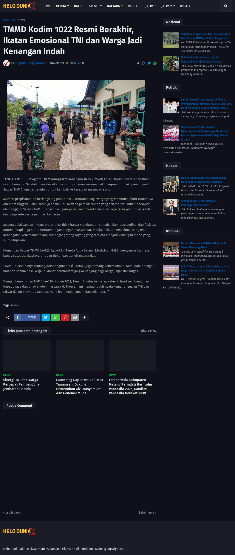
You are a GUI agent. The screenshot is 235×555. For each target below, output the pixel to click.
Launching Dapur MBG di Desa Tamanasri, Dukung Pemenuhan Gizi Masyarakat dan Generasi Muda (79, 386)
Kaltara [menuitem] (113, 6)
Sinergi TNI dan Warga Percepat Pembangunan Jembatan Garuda (22, 384)
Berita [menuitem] (61, 6)
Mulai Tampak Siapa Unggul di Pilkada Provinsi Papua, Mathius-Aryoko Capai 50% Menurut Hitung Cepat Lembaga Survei (206, 104)
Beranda (9, 19)
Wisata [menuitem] (185, 6)
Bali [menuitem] (77, 6)
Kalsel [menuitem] (93, 6)
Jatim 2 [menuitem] (166, 6)
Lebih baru (12, 512)
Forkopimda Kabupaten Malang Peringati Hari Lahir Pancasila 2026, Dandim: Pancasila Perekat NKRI (130, 386)
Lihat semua (148, 330)
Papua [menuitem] (133, 6)
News (21, 19)
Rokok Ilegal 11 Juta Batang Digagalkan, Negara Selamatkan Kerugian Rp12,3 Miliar (205, 270)
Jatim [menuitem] (149, 6)
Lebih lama (146, 512)
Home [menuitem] (46, 6)
